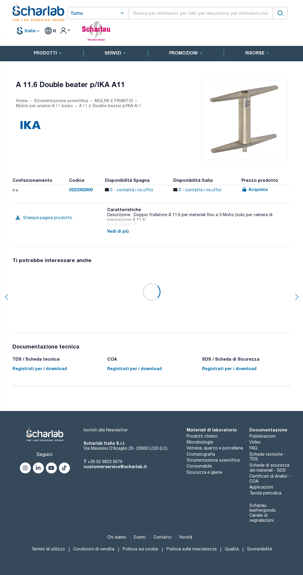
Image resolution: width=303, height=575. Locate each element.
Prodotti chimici (202, 436)
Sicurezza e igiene (204, 472)
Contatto (162, 537)
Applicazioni (261, 487)
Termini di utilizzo (48, 549)
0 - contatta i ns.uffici (129, 189)
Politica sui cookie (140, 549)
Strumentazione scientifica (213, 460)
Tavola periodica (265, 493)
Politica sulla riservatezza (191, 549)
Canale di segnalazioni (261, 518)
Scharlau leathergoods (262, 508)
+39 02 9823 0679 (105, 461)
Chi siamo (116, 537)
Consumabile (199, 466)
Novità (185, 537)
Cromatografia (201, 454)
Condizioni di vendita (93, 549)
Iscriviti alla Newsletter (106, 430)
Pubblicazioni (262, 436)
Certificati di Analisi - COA (269, 479)
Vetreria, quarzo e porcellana (215, 448)
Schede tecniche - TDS (267, 457)
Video (255, 442)
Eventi (140, 537)
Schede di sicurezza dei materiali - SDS (269, 468)
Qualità (232, 549)
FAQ (253, 448)
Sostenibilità (259, 549)
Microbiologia (200, 442)
